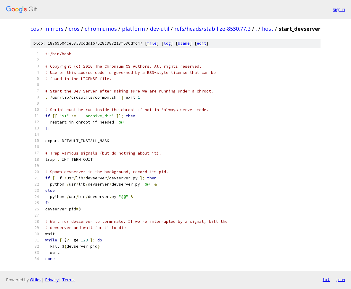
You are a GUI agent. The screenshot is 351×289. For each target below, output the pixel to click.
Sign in (339, 9)
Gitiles (35, 279)
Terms (68, 279)
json (340, 279)
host (267, 28)
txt (326, 279)
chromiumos (101, 28)
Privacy (52, 279)
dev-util (159, 28)
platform (133, 28)
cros (74, 28)
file (152, 43)
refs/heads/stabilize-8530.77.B (212, 28)
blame (184, 43)
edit (201, 43)
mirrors (54, 28)
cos (34, 28)
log (167, 43)
